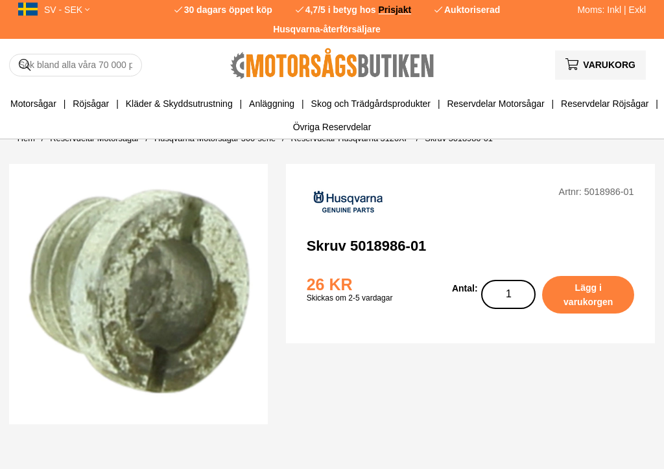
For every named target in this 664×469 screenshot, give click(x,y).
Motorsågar (33, 103)
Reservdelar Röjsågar (604, 103)
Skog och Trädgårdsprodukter (371, 103)
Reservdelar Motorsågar (495, 103)
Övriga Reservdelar (332, 127)
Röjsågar (91, 103)
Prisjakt (395, 10)
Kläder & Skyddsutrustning (179, 103)
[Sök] (75, 65)
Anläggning (271, 103)
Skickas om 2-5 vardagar (350, 298)
